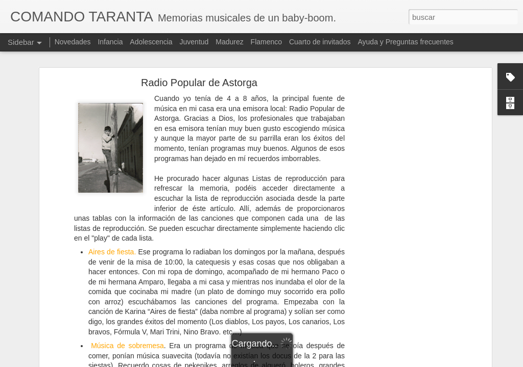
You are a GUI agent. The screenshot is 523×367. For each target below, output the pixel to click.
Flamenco (266, 42)
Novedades (73, 42)
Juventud (194, 42)
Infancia (110, 42)
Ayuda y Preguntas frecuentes (406, 42)
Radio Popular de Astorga (199, 82)
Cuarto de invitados (320, 42)
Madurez (229, 42)
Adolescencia (151, 42)
